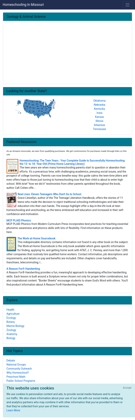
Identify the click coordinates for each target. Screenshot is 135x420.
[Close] (127, 388)
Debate (11, 360)
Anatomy (12, 334)
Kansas (99, 116)
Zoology (11, 330)
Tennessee (99, 129)
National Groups (16, 364)
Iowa (99, 112)
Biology (11, 338)
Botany (11, 321)
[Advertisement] (68, 53)
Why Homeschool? (18, 372)
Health (10, 309)
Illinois (99, 120)
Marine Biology (15, 325)
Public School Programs (21, 380)
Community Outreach (19, 368)
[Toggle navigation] (127, 4)
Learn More (13, 410)
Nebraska (99, 104)
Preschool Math (16, 376)
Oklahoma (99, 100)
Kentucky (99, 108)
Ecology (11, 317)
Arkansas (99, 125)
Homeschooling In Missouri (23, 5)
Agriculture (13, 313)
